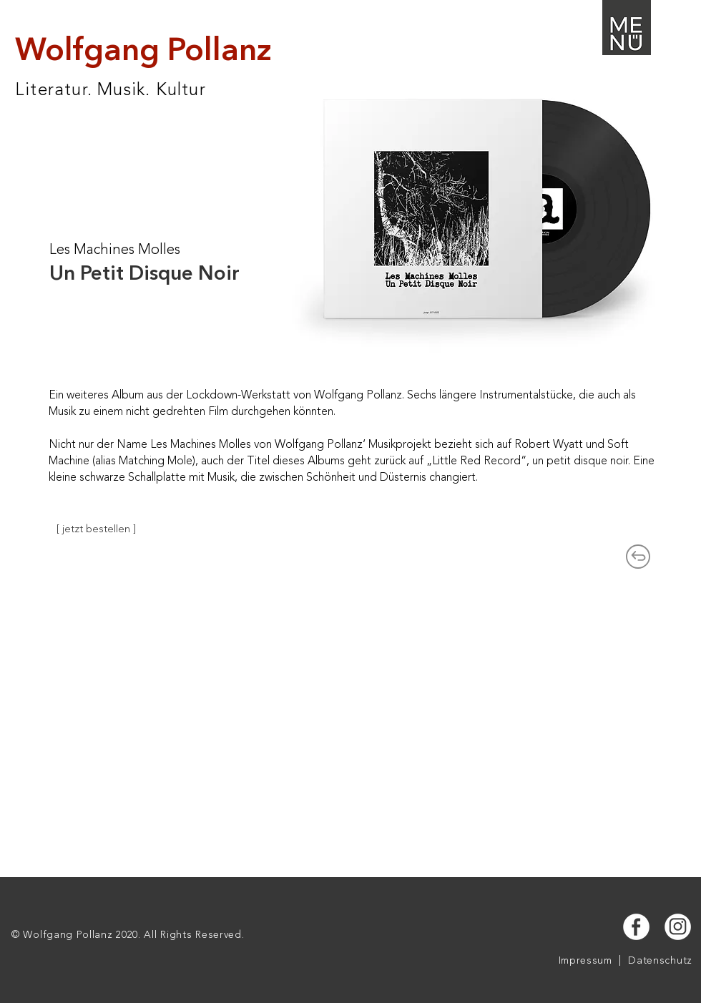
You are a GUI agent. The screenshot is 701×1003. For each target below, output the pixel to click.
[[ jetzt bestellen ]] (96, 530)
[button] (626, 27)
